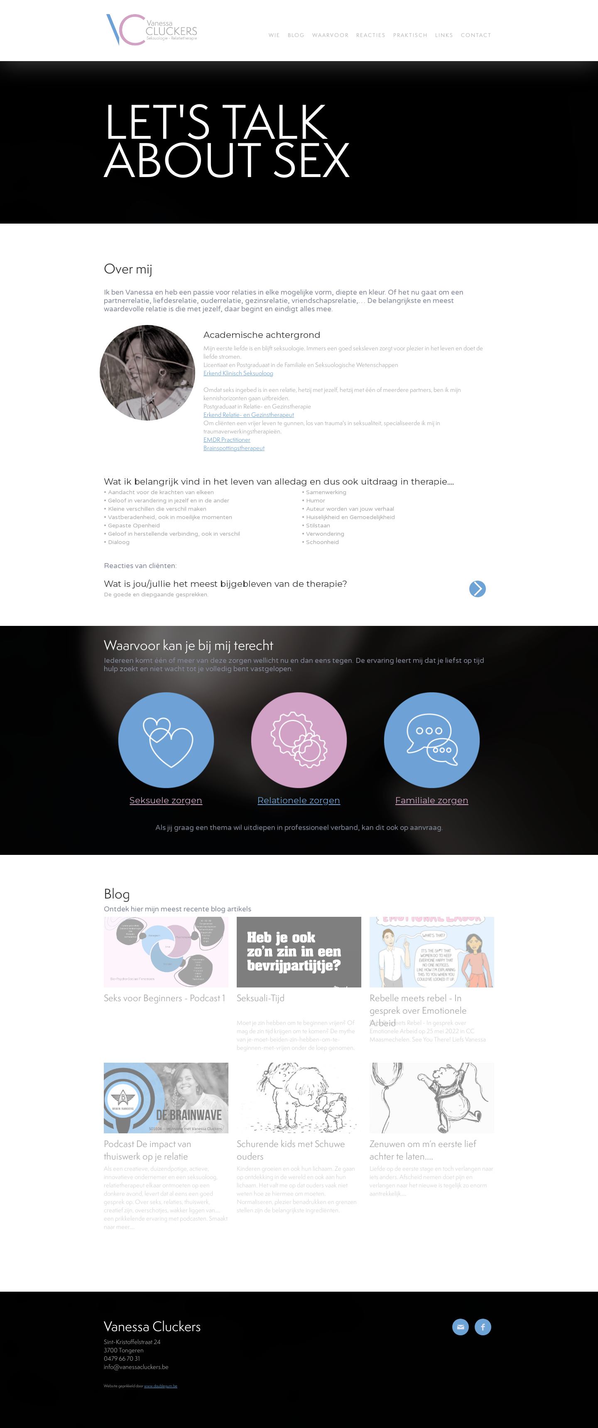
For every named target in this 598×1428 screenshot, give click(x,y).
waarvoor (330, 35)
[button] (477, 598)
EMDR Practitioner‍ (226, 439)
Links (444, 35)
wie (274, 35)
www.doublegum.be (160, 1386)
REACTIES (371, 35)
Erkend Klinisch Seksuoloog (238, 373)
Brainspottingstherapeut (234, 448)
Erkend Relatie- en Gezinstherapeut (248, 415)
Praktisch (410, 35)
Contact (476, 35)
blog (296, 35)
